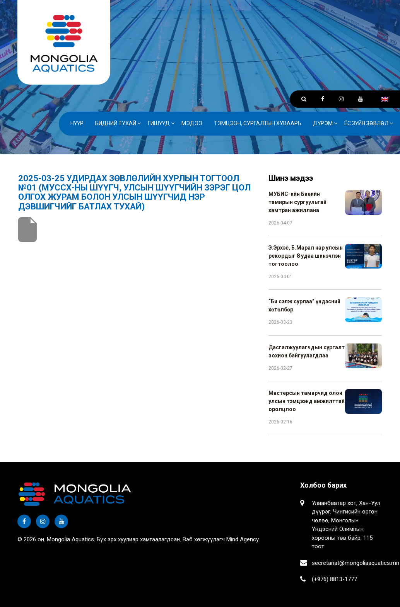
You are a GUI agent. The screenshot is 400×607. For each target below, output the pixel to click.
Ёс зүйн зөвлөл (366, 123)
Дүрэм (323, 123)
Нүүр (77, 123)
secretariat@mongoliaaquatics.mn (355, 562)
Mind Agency (242, 539)
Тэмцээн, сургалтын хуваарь (257, 123)
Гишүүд (159, 123)
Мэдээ (191, 123)
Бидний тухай (115, 123)
